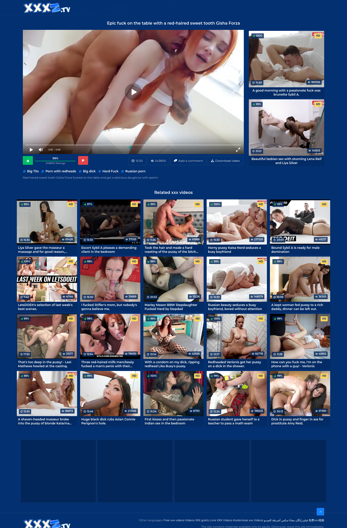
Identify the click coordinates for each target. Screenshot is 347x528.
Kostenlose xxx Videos (248, 520)
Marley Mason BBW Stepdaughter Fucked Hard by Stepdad (171, 307)
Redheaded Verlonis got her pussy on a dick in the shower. (234, 364)
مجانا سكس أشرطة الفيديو (279, 520)
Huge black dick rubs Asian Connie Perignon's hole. (108, 421)
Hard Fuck (110, 171)
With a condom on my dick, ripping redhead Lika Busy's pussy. (172, 364)
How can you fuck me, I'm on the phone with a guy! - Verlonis (296, 364)
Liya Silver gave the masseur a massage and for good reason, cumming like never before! (41, 249)
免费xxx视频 (316, 520)
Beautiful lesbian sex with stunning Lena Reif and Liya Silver (287, 161)
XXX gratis (199, 7)
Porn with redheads (60, 171)
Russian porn (135, 171)
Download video (227, 161)
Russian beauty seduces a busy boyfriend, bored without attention (235, 307)
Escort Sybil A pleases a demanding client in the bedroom (109, 249)
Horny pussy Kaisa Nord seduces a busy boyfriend (234, 249)
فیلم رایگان (302, 520)
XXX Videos (148, 7)
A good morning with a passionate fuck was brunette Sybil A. (286, 92)
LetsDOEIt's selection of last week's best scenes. (45, 307)
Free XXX (174, 7)
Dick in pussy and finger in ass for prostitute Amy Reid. (297, 421)
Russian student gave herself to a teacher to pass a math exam (233, 421)
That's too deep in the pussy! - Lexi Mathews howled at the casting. (44, 364)
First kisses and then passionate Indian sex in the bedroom (169, 421)
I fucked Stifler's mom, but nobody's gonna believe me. (109, 307)
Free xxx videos (174, 520)
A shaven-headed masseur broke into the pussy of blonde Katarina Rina (44, 421)
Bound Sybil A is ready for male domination (295, 249)
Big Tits (33, 171)
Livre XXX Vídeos (221, 520)
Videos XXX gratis (197, 520)
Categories (120, 7)
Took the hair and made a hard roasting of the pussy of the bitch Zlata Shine (170, 249)
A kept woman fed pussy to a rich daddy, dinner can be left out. (297, 307)
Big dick (89, 171)
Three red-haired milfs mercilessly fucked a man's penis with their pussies (107, 364)
